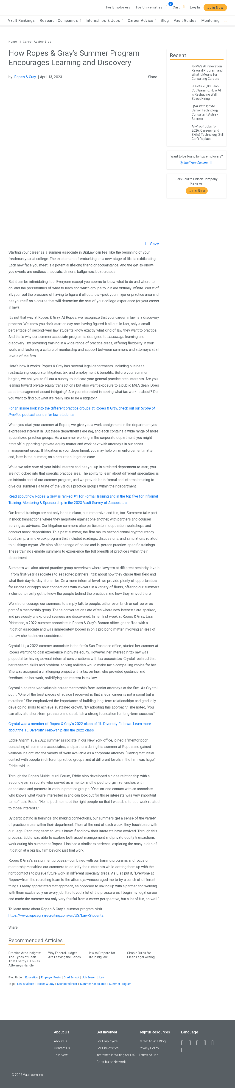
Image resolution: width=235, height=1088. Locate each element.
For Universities (149, 7)
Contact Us (62, 1048)
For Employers (118, 7)
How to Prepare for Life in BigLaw (104, 954)
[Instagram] (207, 1042)
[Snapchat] (184, 1049)
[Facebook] (184, 1042)
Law (101, 977)
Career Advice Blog (37, 41)
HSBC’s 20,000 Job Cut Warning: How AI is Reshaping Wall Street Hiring (206, 92)
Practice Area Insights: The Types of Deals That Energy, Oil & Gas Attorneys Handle (24, 958)
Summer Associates (93, 984)
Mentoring (210, 20)
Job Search (89, 977)
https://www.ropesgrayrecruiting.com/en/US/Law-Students (56, 915)
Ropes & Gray (25, 77)
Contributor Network (111, 1062)
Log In (195, 7)
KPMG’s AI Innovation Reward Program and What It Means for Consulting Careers (207, 72)
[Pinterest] (214, 1042)
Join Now (215, 7)
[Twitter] (199, 1042)
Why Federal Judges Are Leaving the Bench (64, 954)
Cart (176, 7)
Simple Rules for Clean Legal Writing (143, 954)
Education (31, 977)
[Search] (225, 20)
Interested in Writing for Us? (115, 1055)
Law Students (25, 984)
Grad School (71, 977)
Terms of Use (148, 1055)
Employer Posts (51, 977)
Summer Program (120, 984)
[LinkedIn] (192, 1042)
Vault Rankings (21, 20)
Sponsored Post (67, 984)
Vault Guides (185, 20)
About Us (60, 1041)
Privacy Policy (149, 1048)
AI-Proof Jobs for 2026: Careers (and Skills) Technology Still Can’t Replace (208, 133)
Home (12, 41)
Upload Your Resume (196, 162)
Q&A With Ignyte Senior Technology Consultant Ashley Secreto (205, 112)
